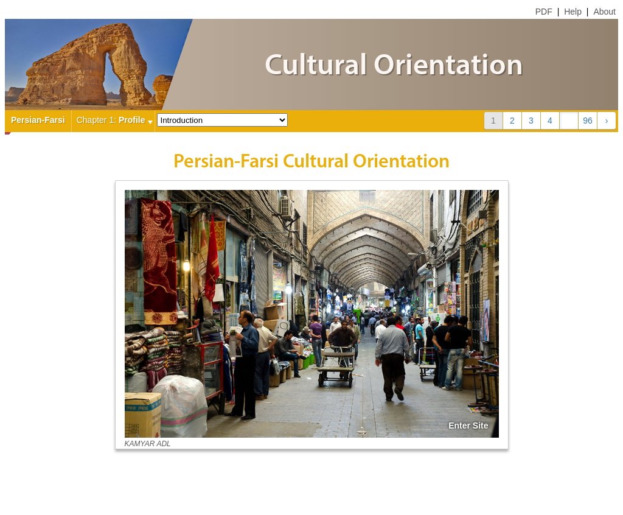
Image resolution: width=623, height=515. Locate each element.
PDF (543, 11)
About (604, 11)
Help (573, 11)
